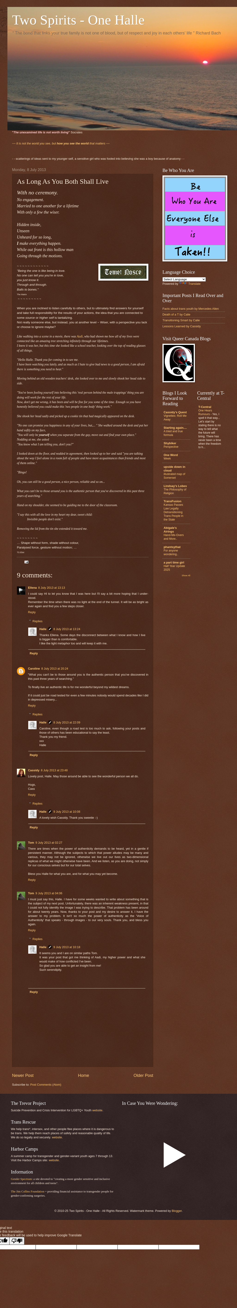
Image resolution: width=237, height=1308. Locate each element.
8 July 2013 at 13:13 (51, 587)
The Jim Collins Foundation (27, 1191)
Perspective (171, 446)
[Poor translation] (16, 1241)
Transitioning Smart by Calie (181, 320)
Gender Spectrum (21, 1179)
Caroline (34, 668)
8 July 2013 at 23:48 (54, 770)
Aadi (80, 336)
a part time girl (174, 562)
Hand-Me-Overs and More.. (174, 536)
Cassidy (33, 770)
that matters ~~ (61, 143)
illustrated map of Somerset (174, 475)
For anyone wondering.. (171, 552)
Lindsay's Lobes (175, 486)
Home (83, 1075)
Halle (43, 629)
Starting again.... (175, 427)
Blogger (177, 1211)
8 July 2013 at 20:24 (54, 668)
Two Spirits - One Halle (78, 20)
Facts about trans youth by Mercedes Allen (190, 308)
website (97, 1110)
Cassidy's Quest (175, 412)
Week (167, 458)
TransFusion (172, 501)
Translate (190, 283)
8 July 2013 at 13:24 (66, 629)
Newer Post (23, 1075)
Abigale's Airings (170, 529)
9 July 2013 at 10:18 (66, 947)
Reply (32, 612)
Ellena (32, 587)
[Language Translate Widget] (184, 279)
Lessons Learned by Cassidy (181, 326)
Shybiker (170, 443)
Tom (31, 842)
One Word (171, 455)
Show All (186, 575)
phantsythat (172, 547)
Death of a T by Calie (176, 314)
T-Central (204, 407)
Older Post (143, 1075)
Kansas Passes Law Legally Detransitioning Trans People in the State (173, 512)
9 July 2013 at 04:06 (48, 893)
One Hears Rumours (205, 412)
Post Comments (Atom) (45, 1084)
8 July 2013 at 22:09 (66, 722)
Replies (38, 621)
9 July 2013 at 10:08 (66, 811)
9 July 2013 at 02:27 (48, 842)
